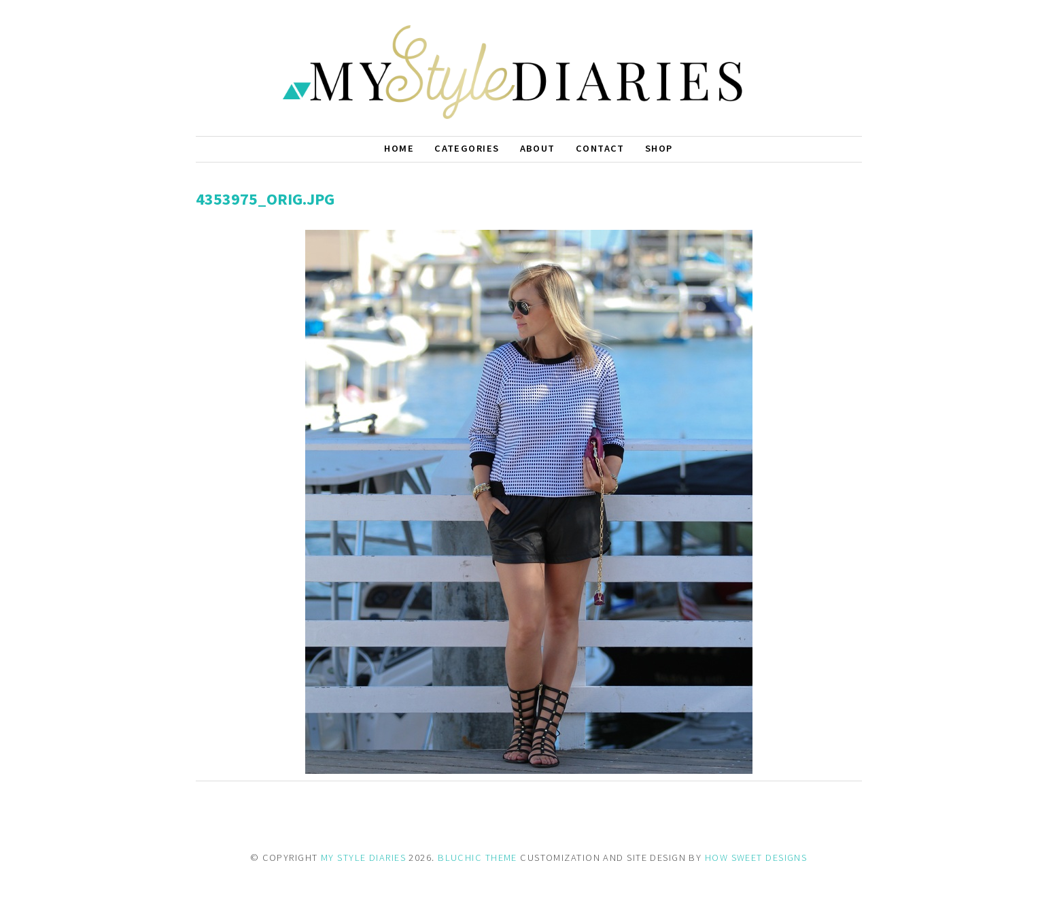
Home (399, 148)
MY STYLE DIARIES (363, 857)
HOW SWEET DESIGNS (756, 857)
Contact (600, 148)
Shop (659, 148)
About (537, 148)
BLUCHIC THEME (477, 857)
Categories (466, 148)
